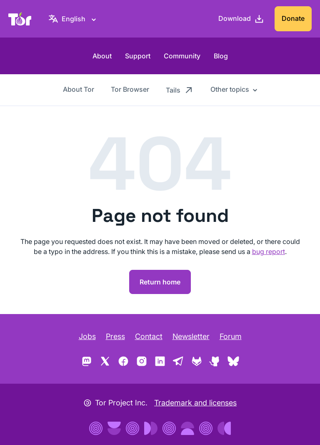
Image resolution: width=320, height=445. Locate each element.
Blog (221, 56)
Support (137, 56)
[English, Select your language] (73, 19)
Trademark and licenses (195, 402)
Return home (160, 282)
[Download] (241, 18)
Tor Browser (130, 89)
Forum (231, 336)
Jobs (87, 336)
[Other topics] (234, 89)
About (102, 56)
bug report (268, 251)
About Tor (78, 89)
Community (182, 56)
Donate (293, 18)
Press (115, 336)
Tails (180, 89)
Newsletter (191, 336)
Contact (148, 336)
